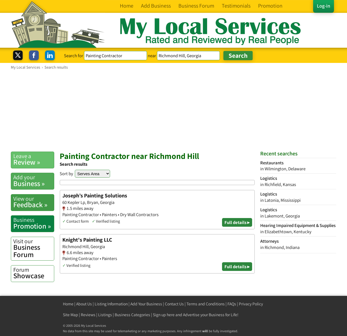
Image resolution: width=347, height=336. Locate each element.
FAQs (231, 303)
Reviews (88, 314)
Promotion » (33, 223)
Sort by (66, 174)
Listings (105, 314)
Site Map (70, 314)
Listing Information (111, 303)
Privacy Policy (251, 303)
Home (68, 303)
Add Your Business (146, 303)
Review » (33, 159)
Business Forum (33, 248)
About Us (84, 303)
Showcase (33, 273)
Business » (33, 180)
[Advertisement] (173, 110)
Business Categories (132, 314)
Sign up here (164, 314)
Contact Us (174, 303)
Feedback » (33, 202)
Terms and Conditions (206, 303)
